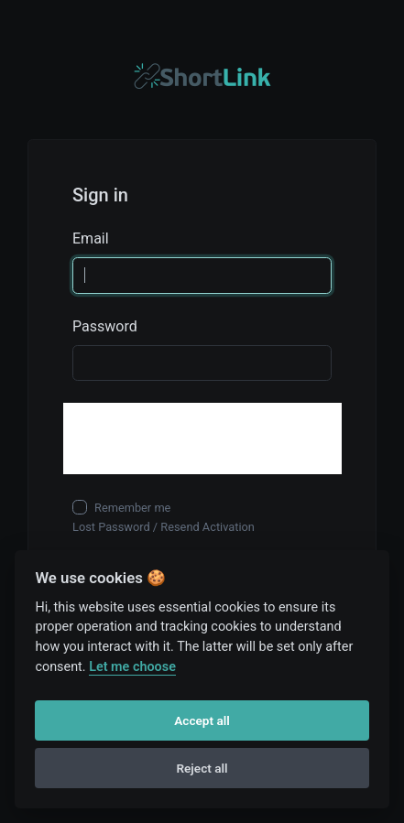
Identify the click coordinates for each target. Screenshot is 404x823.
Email (90, 238)
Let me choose (132, 667)
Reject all (201, 768)
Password (104, 326)
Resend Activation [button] (207, 527)
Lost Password (111, 527)
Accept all (202, 720)
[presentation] (202, 438)
